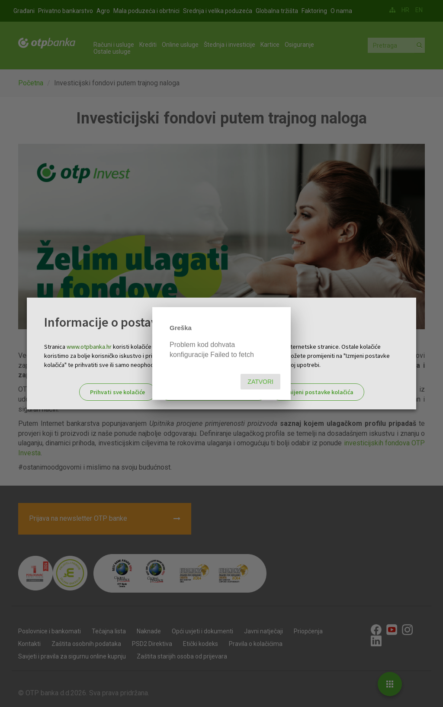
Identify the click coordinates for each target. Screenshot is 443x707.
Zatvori (260, 381)
